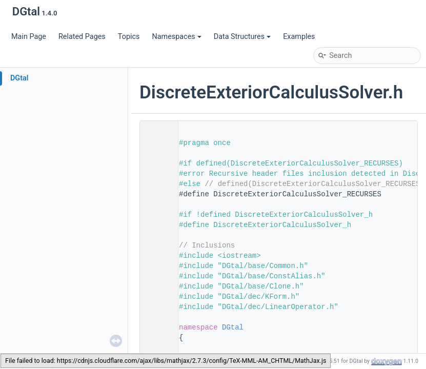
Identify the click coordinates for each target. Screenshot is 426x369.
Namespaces (176, 36)
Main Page (28, 36)
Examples (299, 36)
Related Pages (82, 36)
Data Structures (242, 36)
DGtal (19, 78)
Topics (129, 36)
